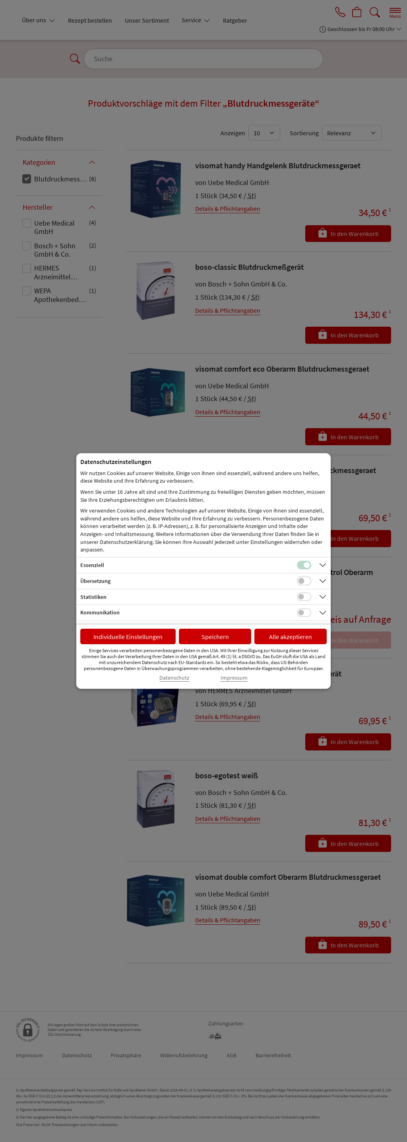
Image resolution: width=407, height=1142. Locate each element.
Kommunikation (100, 612)
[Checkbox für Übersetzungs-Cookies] (304, 581)
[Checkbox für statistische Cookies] (304, 596)
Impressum (234, 677)
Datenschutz (174, 677)
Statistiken (93, 596)
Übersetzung (95, 581)
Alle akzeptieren (290, 637)
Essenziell (92, 565)
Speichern (215, 637)
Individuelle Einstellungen (128, 637)
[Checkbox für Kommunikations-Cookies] (304, 612)
